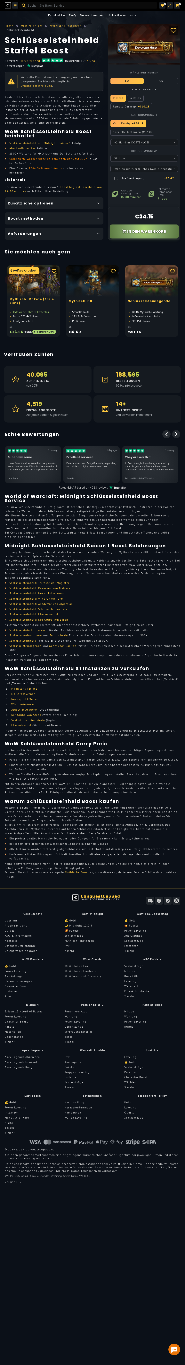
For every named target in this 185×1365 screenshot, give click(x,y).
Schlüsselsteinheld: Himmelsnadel (33, 614)
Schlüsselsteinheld (22, 640)
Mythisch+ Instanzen (79, 940)
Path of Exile (152, 1005)
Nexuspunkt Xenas (24, 699)
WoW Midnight (92, 914)
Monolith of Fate (17, 1117)
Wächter (130, 1082)
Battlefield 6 (92, 1096)
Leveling (130, 981)
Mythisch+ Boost (77, 872)
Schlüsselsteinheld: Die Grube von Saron (38, 619)
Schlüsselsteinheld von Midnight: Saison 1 (40, 143)
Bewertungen (92, 15)
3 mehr (10, 1042)
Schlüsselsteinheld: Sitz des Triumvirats (38, 609)
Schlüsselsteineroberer (25, 635)
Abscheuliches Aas (22, 148)
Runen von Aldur (77, 1011)
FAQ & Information (18, 935)
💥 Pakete (72, 930)
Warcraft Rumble (92, 1050)
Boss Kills (131, 976)
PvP (67, 946)
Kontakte (56, 15)
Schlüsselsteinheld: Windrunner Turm (36, 598)
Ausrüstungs (133, 935)
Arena (9, 1122)
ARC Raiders (152, 959)
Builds (128, 1026)
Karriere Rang (74, 1102)
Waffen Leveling (76, 1117)
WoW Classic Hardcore (80, 971)
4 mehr (129, 951)
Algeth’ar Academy (24, 709)
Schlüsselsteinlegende (25, 646)
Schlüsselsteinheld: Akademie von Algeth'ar (40, 604)
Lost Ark (152, 1050)
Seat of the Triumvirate (28, 720)
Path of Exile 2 (92, 1005)
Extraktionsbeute (136, 991)
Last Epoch (32, 1096)
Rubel (128, 1102)
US (161, 81)
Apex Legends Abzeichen (22, 1057)
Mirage (129, 1011)
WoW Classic (92, 959)
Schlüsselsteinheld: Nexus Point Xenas (37, 593)
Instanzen (131, 946)
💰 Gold (70, 920)
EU (127, 81)
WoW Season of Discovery (83, 976)
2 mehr (129, 996)
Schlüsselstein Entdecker (27, 630)
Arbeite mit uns (16, 925)
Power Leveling (135, 930)
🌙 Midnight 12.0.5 (78, 925)
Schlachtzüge (74, 935)
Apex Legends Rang (19, 1067)
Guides (9, 930)
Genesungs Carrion (62, 646)
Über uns (11, 920)
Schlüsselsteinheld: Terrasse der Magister (39, 583)
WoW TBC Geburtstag (152, 914)
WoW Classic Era (76, 966)
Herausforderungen (18, 981)
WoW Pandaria (32, 959)
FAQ (72, 15)
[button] (169, 5)
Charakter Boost (16, 986)
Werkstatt (131, 986)
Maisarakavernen (23, 694)
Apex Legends (32, 1050)
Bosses (9, 1127)
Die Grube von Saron (26, 715)
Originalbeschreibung (36, 85)
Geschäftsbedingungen (21, 951)
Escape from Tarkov (152, 1096)
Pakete (9, 1026)
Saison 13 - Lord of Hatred (24, 1011)
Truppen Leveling (77, 1072)
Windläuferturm (22, 704)
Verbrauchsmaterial (78, 1031)
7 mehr (69, 951)
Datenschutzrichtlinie (20, 946)
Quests (129, 1112)
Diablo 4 (32, 1005)
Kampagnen (73, 1062)
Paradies (130, 1072)
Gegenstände (14, 1036)
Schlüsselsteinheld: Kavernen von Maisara (39, 588)
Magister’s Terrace (24, 688)
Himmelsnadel (21, 725)
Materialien (13, 1031)
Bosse (69, 1036)
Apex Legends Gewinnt (21, 1062)
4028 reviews (99, 487)
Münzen (129, 971)
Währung (71, 1016)
